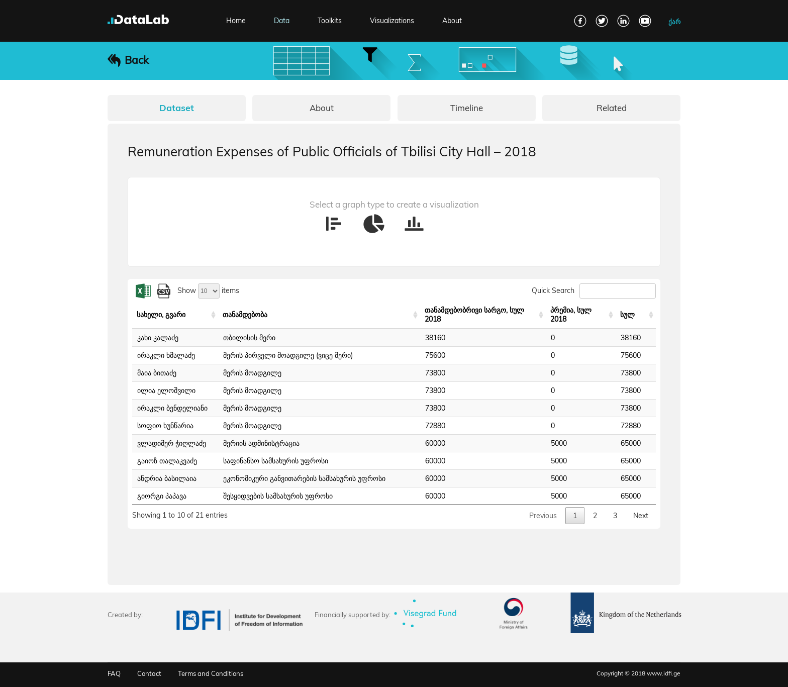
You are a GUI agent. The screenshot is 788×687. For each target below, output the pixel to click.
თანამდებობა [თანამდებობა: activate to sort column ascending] (245, 314)
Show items (208, 290)
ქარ (674, 22)
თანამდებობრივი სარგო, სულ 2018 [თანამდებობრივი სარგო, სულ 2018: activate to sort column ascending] (474, 315)
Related (612, 108)
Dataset (176, 108)
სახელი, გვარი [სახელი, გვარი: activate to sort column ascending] (161, 314)
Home (236, 20)
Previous (543, 515)
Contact (149, 673)
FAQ (114, 673)
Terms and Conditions (210, 673)
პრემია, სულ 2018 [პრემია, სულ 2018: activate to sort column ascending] (571, 315)
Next (640, 515)
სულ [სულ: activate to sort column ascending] (627, 314)
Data (281, 20)
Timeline (466, 108)
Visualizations (392, 20)
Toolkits (330, 20)
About (452, 20)
